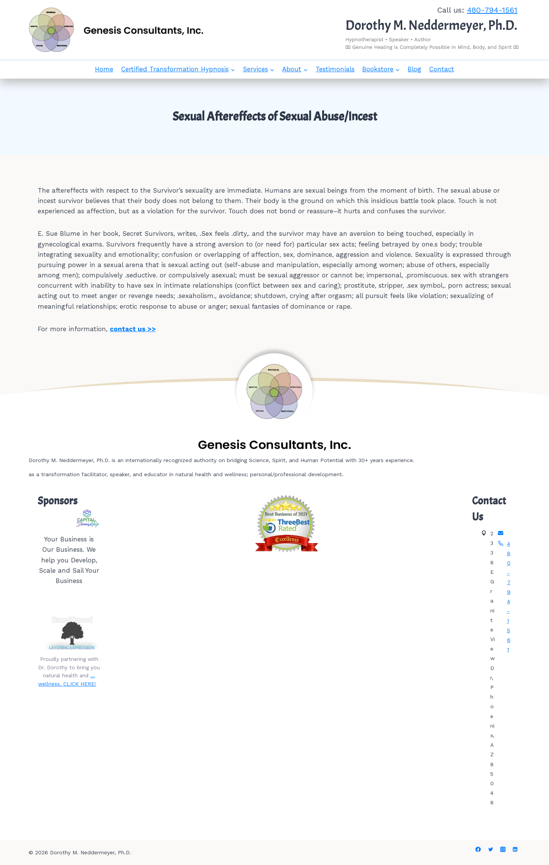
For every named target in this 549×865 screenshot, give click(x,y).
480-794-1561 (492, 9)
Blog (414, 69)
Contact (441, 69)
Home (104, 69)
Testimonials (335, 69)
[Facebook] (478, 849)
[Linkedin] (515, 849)
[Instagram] (503, 849)
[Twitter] (490, 849)
